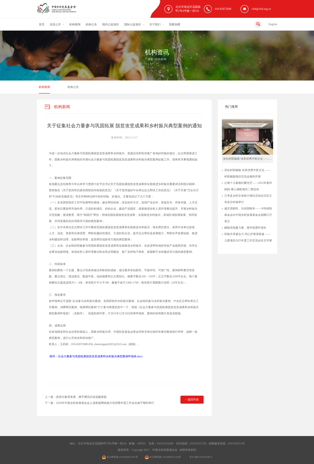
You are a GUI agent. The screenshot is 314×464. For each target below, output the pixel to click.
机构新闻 (75, 24)
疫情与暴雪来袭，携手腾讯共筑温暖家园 (81, 396)
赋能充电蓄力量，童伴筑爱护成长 (245, 227)
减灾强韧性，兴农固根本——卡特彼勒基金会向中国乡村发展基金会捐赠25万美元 (248, 215)
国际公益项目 (132, 24)
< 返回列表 (192, 399)
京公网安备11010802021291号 (120, 457)
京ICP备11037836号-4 (200, 457)
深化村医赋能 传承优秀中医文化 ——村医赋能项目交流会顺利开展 (247, 173)
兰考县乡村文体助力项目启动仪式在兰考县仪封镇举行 (248, 199)
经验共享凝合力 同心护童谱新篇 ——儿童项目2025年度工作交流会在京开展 (248, 237)
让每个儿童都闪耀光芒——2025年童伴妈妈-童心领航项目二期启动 (248, 186)
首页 (41, 24)
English (273, 24)
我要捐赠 (174, 24)
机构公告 (91, 24)
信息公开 (55, 24)
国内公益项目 (110, 24)
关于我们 (155, 24)
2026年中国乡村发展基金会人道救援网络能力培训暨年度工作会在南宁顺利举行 (105, 402)
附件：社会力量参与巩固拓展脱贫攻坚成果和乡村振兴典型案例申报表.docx (96, 356)
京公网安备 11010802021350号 (163, 457)
